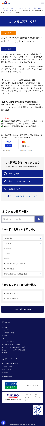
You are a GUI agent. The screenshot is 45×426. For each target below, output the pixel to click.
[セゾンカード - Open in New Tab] (22, 385)
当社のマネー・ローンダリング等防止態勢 (13, 350)
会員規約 (4, 336)
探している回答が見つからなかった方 (23, 196)
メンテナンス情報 (7, 366)
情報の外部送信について (9, 369)
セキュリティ (7, 10)
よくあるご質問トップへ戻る (22, 309)
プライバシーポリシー (8, 341)
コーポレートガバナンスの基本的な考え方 (13, 347)
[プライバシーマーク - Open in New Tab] (22, 410)
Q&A (3, 338)
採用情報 (4, 353)
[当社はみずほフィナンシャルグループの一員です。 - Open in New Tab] (22, 397)
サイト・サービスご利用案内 (10, 363)
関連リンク (5, 372)
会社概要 (4, 327)
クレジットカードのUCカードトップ (8, 3)
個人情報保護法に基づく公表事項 (11, 344)
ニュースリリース (7, 330)
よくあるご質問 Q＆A (33, 8)
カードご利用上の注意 (8, 333)
